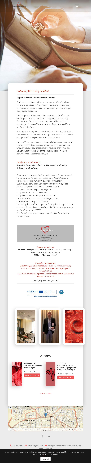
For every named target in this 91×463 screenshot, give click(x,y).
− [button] (10, 407)
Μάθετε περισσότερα (32, 369)
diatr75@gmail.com (35, 446)
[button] (7, 45)
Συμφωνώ (45, 459)
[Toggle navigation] (77, 6)
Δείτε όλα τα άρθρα (45, 387)
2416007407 (18, 446)
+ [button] (10, 404)
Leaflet (11, 429)
